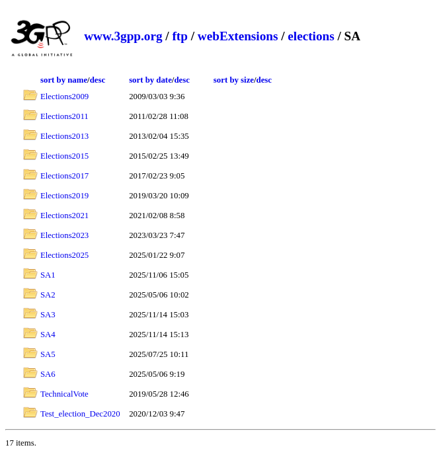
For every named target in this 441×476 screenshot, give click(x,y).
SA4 (48, 334)
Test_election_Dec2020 (80, 413)
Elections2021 (64, 215)
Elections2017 (64, 175)
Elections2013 (64, 136)
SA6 (48, 374)
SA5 (48, 354)
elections (311, 36)
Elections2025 (64, 255)
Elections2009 (64, 96)
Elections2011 (64, 116)
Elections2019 (64, 195)
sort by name (63, 80)
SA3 (48, 314)
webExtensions (238, 36)
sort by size (234, 80)
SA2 (48, 294)
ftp (179, 36)
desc (97, 80)
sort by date (150, 80)
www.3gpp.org (123, 36)
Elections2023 (64, 235)
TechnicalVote (64, 394)
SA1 (48, 275)
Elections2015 (64, 156)
